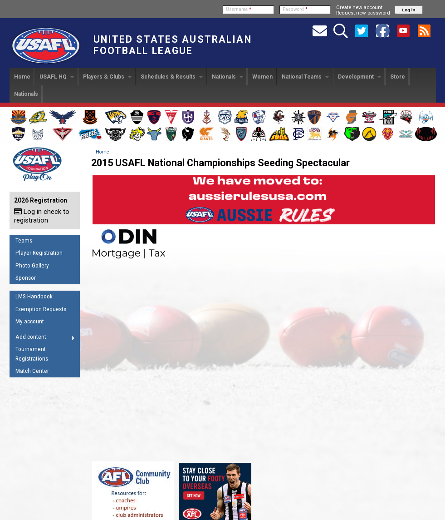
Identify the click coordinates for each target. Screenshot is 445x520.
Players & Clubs (107, 77)
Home (22, 77)
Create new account (359, 7)
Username (238, 9)
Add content (42, 338)
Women (262, 77)
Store (397, 77)
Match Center (32, 370)
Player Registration (39, 252)
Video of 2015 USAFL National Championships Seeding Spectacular (263, 359)
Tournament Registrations (31, 354)
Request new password (363, 13)
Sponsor (25, 277)
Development (359, 77)
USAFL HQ (56, 77)
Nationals (227, 77)
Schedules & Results (172, 77)
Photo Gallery (32, 265)
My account (29, 321)
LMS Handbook (34, 296)
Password (295, 9)
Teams (23, 240)
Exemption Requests (40, 309)
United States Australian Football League (172, 45)
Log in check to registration (41, 216)
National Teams (305, 77)
